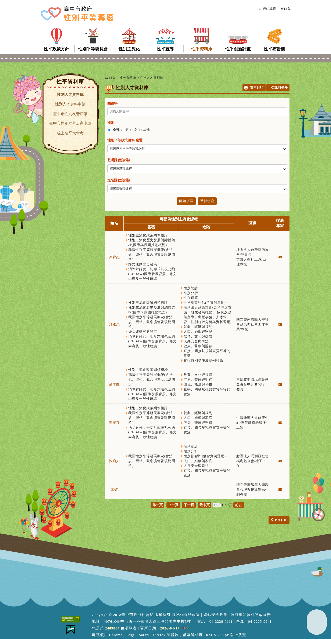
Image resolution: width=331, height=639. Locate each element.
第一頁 (157, 505)
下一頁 (189, 505)
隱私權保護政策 (186, 615)
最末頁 (204, 505)
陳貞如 (114, 461)
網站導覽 (269, 8)
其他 (146, 130)
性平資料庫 (201, 49)
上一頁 (173, 505)
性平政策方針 (56, 49)
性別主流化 (129, 49)
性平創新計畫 (238, 49)
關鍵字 (112, 103)
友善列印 (256, 87)
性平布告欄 (274, 49)
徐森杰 (114, 257)
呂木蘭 (114, 384)
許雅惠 (114, 324)
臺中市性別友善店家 (70, 114)
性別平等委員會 (93, 49)
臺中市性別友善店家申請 (70, 123)
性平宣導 (165, 49)
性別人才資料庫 (70, 94)
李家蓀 (114, 422)
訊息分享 (279, 87)
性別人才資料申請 (70, 104)
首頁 (112, 77)
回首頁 (285, 8)
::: (260, 8)
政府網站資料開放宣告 (251, 615)
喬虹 (114, 489)
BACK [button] (281, 520)
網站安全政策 (215, 615)
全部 (116, 130)
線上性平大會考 (70, 133)
